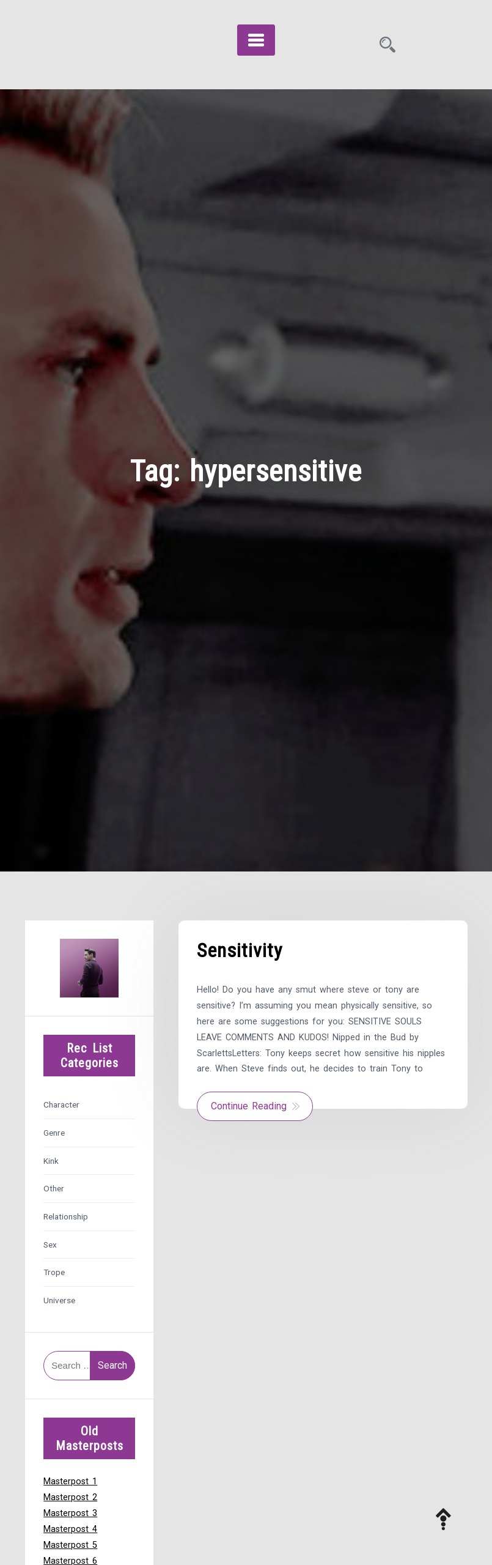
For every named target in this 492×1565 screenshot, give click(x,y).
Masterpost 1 (70, 1481)
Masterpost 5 (70, 1545)
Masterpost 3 (70, 1513)
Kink (51, 1161)
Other (53, 1188)
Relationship (65, 1216)
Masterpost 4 (70, 1529)
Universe (59, 1300)
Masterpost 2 (70, 1497)
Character (61, 1104)
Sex (50, 1244)
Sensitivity (239, 950)
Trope (54, 1272)
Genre (54, 1133)
